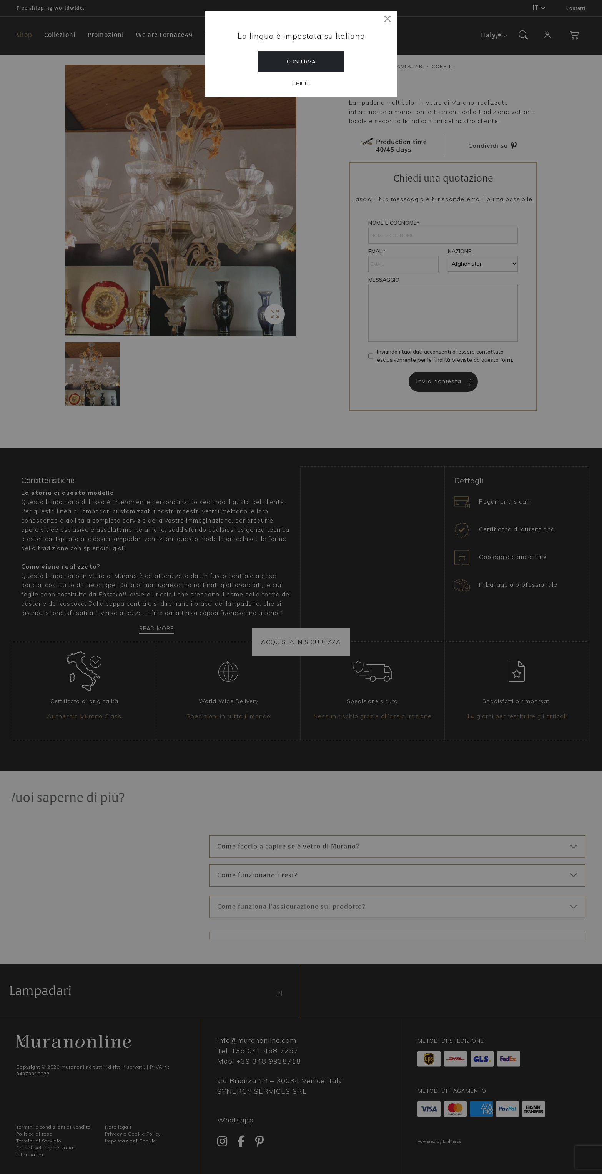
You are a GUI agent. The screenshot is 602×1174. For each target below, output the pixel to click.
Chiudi (301, 83)
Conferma (301, 61)
